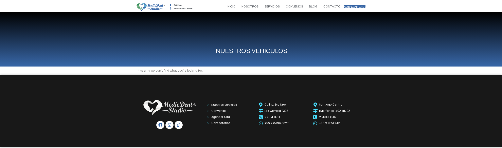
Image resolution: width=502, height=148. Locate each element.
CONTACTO (326, 6)
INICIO (225, 6)
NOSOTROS (244, 6)
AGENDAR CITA (351, 6)
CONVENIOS (288, 6)
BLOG (307, 6)
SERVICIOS (266, 6)
